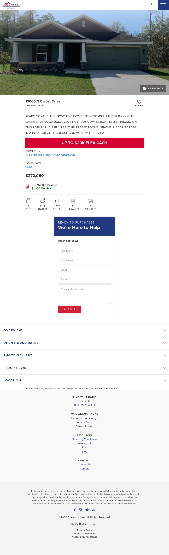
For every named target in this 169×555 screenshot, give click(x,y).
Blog (84, 451)
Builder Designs (88, 524)
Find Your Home (84, 397)
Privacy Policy (84, 530)
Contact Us (84, 464)
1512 (28, 167)
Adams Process (84, 426)
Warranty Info (84, 443)
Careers (84, 468)
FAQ (84, 447)
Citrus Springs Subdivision (50, 155)
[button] (152, 6)
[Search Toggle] (152, 4)
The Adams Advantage (84, 418)
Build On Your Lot (84, 405)
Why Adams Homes (84, 414)
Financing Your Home (84, 439)
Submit (69, 309)
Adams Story (84, 422)
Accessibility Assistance (84, 536)
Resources (84, 435)
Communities (84, 401)
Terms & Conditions (84, 533)
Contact (84, 460)
